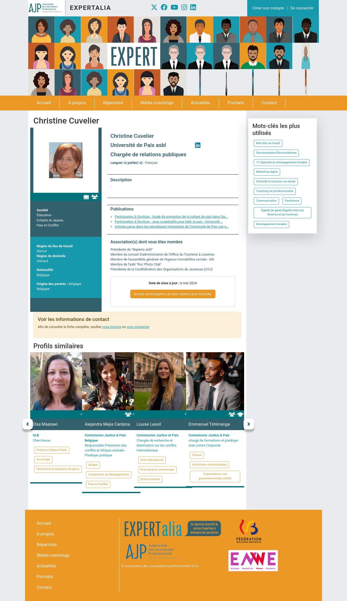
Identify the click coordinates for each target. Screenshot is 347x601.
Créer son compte (268, 8)
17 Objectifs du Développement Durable (281, 162)
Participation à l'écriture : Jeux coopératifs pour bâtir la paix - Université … (169, 222)
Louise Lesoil (149, 424)
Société (42, 210)
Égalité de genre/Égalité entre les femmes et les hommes (282, 212)
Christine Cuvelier (132, 136)
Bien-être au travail (268, 143)
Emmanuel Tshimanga (209, 424)
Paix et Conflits (48, 225)
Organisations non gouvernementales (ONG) (215, 476)
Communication (266, 200)
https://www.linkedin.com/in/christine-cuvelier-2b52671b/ (197, 145)
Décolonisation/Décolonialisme (276, 152)
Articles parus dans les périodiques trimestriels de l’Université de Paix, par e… (171, 226)
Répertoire (113, 102)
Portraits (236, 102)
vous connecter (138, 327)
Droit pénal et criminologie (157, 469)
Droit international (152, 460)
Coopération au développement (108, 474)
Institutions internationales (209, 464)
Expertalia (90, 7)
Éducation (44, 215)
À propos (77, 102)
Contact (269, 102)
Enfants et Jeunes (50, 220)
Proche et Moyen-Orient (51, 450)
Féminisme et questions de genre (57, 469)
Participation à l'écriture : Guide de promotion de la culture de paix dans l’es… (171, 217)
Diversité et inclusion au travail (275, 181)
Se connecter (302, 8)
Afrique (93, 465)
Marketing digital (267, 172)
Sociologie (43, 459)
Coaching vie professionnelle (274, 191)
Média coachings (156, 102)
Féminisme (292, 200)
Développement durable (271, 224)
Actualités (200, 102)
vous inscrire (111, 327)
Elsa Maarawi (45, 424)
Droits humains (150, 479)
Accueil (44, 102)
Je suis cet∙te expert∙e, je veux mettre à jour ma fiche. (173, 294)
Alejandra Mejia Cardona (107, 424)
